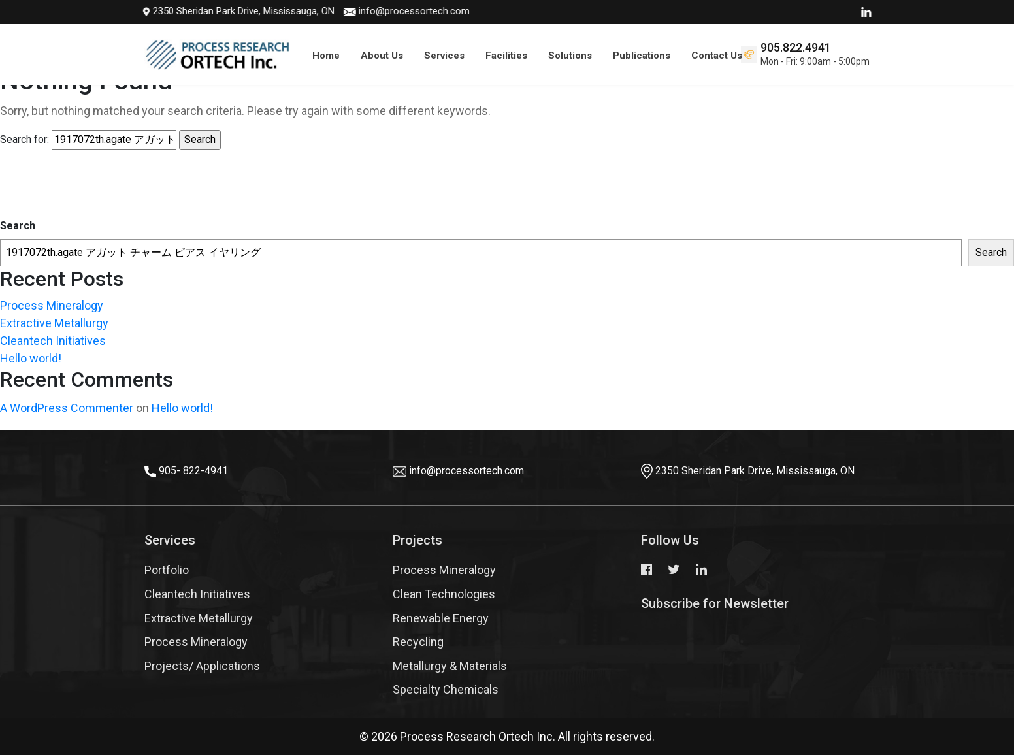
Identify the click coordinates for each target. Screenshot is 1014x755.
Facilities (506, 55)
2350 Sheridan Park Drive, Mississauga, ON (201, 11)
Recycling (418, 642)
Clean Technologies (444, 594)
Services (444, 55)
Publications (641, 55)
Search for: (24, 139)
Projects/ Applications (202, 666)
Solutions (570, 55)
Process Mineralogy (51, 305)
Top (981, 706)
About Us (382, 55)
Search (17, 225)
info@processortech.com (377, 11)
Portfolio (166, 570)
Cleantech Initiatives (53, 340)
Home (326, 55)
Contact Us (716, 55)
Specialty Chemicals (446, 689)
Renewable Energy (441, 618)
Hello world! (30, 358)
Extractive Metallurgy (54, 323)
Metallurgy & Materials (450, 666)
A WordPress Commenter (66, 408)
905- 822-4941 (193, 470)
